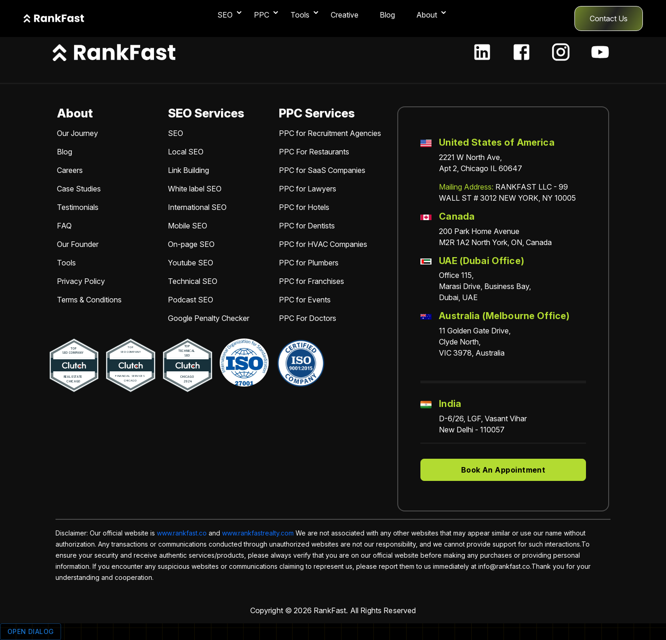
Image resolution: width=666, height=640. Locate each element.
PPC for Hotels (304, 207)
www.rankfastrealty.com (258, 533)
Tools (66, 262)
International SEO (197, 207)
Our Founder (78, 244)
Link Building (188, 170)
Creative (344, 14)
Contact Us (609, 18)
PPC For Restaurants (314, 151)
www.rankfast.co (182, 533)
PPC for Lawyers (307, 188)
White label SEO (195, 188)
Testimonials (78, 207)
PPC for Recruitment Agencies (330, 133)
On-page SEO (191, 244)
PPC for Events (305, 299)
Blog (387, 14)
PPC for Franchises (311, 281)
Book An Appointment (503, 469)
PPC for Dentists (307, 225)
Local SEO (186, 151)
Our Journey (77, 133)
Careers (70, 170)
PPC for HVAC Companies (323, 244)
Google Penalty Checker (208, 318)
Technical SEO (192, 281)
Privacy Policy (81, 281)
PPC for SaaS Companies (322, 170)
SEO (175, 133)
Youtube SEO (190, 262)
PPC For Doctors (307, 318)
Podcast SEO (190, 299)
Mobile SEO (187, 225)
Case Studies (79, 188)
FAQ (64, 225)
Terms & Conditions (89, 299)
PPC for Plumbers (309, 262)
